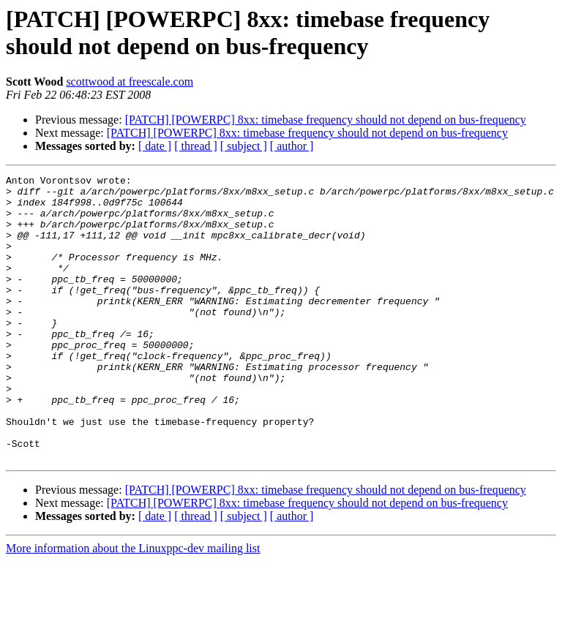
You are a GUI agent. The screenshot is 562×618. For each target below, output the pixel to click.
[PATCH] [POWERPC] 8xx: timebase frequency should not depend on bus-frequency (325, 119)
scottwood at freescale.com (129, 81)
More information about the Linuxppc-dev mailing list (133, 605)
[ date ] (154, 146)
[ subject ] (243, 146)
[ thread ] (195, 146)
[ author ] (292, 146)
